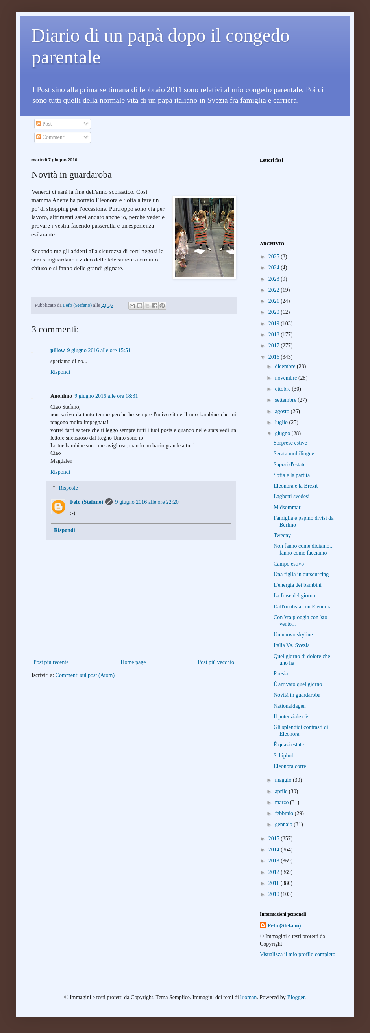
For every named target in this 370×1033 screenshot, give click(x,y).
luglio (282, 422)
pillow (57, 350)
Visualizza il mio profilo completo (297, 954)
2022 (274, 290)
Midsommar (287, 507)
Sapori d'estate (289, 464)
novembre (286, 378)
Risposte (68, 488)
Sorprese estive (290, 443)
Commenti (51, 137)
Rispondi (60, 372)
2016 (274, 357)
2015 (274, 839)
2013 (274, 861)
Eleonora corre (290, 766)
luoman (248, 997)
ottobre (283, 389)
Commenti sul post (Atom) (85, 675)
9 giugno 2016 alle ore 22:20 (146, 502)
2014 (274, 850)
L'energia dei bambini (298, 585)
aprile (282, 791)
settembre (286, 400)
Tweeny (282, 535)
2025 (274, 257)
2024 (274, 268)
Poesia (281, 674)
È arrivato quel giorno (298, 684)
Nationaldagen (290, 706)
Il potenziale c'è (291, 717)
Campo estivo (289, 564)
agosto (282, 411)
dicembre (286, 366)
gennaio (284, 824)
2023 (274, 279)
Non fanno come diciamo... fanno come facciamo (303, 549)
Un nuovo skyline (293, 635)
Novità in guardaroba (297, 695)
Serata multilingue (294, 453)
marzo (282, 802)
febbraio (284, 813)
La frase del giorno (294, 596)
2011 (274, 883)
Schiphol (283, 756)
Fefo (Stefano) (86, 502)
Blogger (295, 997)
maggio (284, 780)
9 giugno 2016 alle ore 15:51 (99, 350)
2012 (274, 872)
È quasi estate (289, 744)
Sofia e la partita (292, 475)
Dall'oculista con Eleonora (303, 607)
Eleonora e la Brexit (296, 486)
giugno (283, 433)
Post (44, 124)
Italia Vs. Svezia (292, 645)
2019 (274, 323)
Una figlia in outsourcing (301, 574)
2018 (274, 335)
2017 (274, 346)
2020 (274, 312)
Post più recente (50, 662)
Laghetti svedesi (291, 496)
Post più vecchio (216, 662)
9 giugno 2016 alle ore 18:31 (106, 396)
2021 (274, 301)
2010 (274, 894)
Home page (133, 662)
